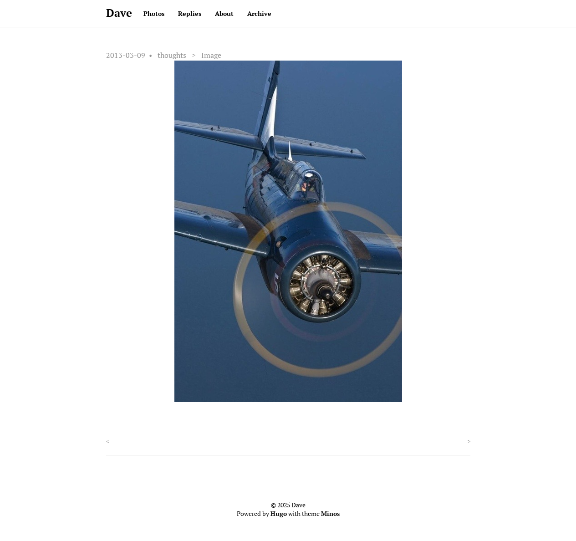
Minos (330, 514)
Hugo (278, 514)
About (224, 13)
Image (211, 55)
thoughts (172, 55)
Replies (189, 13)
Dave (119, 12)
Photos (153, 13)
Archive (259, 13)
